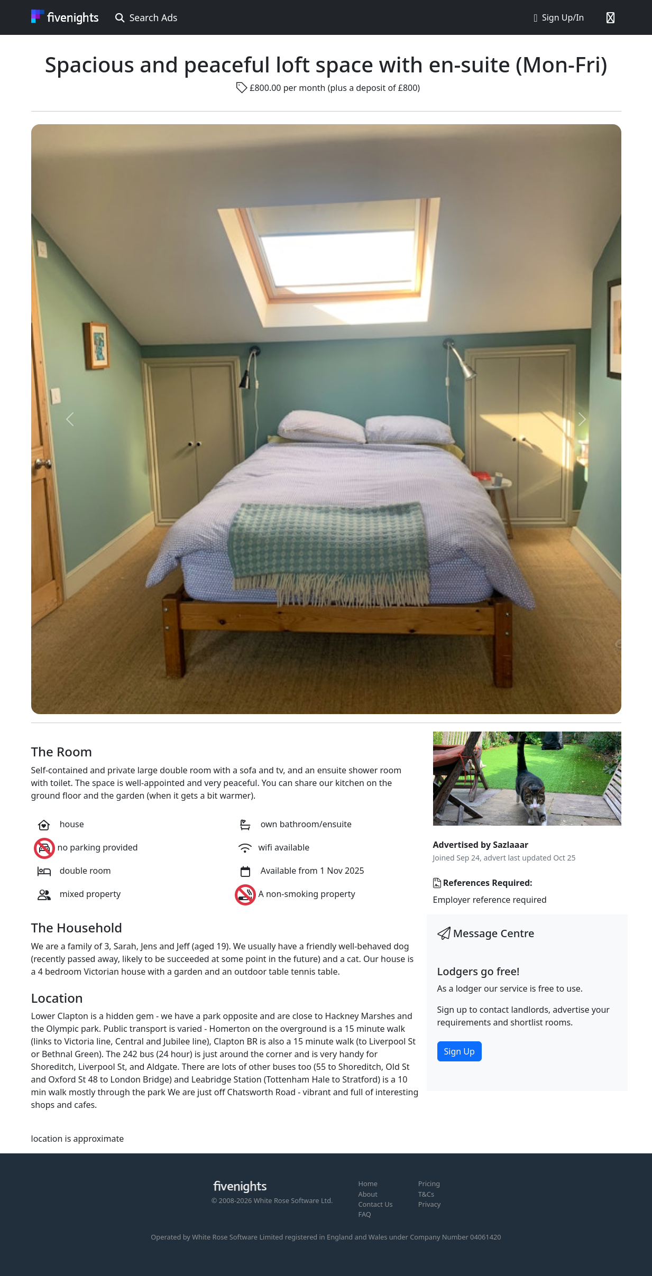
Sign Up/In (559, 17)
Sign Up (459, 1051)
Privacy (429, 1204)
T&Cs (426, 1194)
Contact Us (376, 1204)
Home (368, 1183)
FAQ (365, 1214)
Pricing (429, 1183)
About (368, 1194)
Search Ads (146, 17)
